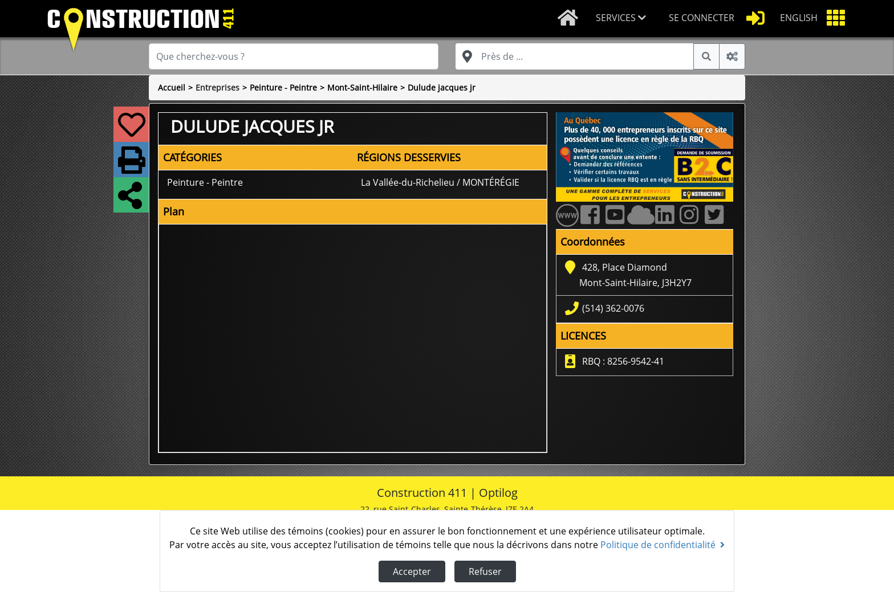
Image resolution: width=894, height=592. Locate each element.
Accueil (171, 87)
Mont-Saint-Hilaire (362, 87)
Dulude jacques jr (442, 87)
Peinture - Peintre (283, 87)
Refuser (485, 571)
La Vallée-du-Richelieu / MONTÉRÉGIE (440, 182)
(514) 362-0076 (613, 308)
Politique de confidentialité (662, 544)
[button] (623, 18)
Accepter (412, 571)
